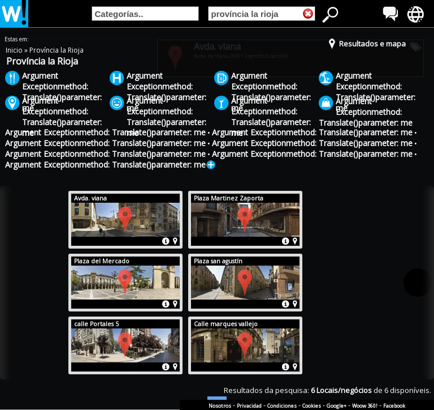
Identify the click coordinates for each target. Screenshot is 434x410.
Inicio (15, 50)
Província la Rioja (56, 50)
